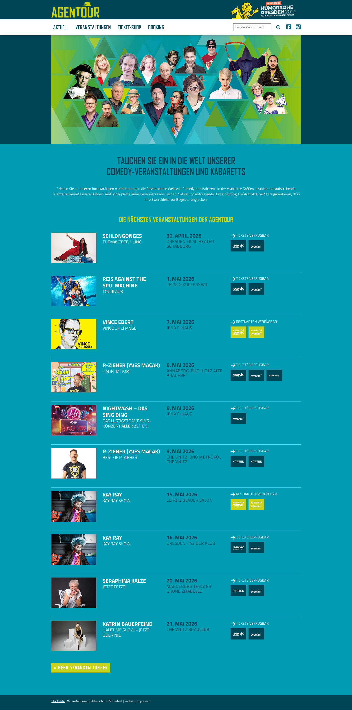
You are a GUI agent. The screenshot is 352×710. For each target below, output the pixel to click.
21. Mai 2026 (182, 624)
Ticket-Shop (129, 27)
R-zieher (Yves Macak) (131, 365)
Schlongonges (122, 236)
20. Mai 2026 (182, 580)
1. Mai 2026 (180, 279)
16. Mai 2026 (182, 537)
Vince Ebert (118, 322)
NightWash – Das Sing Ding (125, 411)
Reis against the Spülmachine (124, 282)
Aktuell (60, 27)
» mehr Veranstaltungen (81, 667)
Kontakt (129, 701)
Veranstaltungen (93, 27)
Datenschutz (99, 701)
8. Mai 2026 (180, 365)
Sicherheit (115, 701)
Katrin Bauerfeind (127, 624)
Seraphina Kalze (124, 581)
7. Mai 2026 (180, 322)
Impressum (144, 701)
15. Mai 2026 (182, 494)
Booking (156, 27)
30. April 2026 (184, 236)
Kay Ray (112, 494)
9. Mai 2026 (180, 451)
